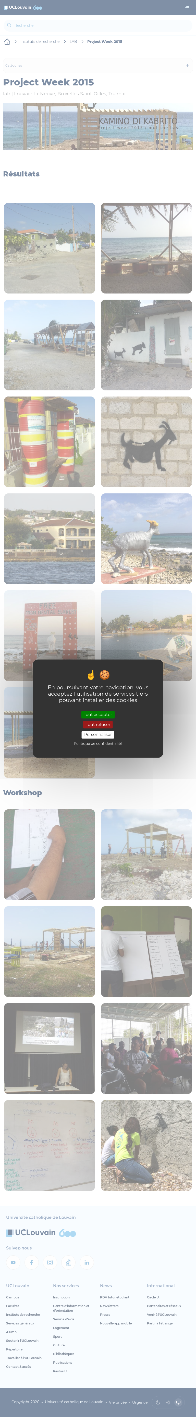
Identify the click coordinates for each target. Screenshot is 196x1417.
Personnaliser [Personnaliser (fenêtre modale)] (98, 734)
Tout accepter (98, 714)
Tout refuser (98, 724)
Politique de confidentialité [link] (98, 743)
